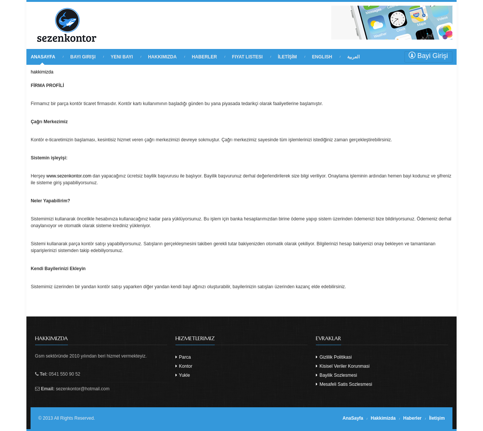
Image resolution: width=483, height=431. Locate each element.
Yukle (182, 375)
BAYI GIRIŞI (82, 57)
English (322, 57)
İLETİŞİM (287, 57)
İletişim (437, 418)
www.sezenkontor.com (68, 176)
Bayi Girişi (428, 56)
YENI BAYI (122, 57)
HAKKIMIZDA (162, 57)
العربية (353, 57)
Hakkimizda (383, 418)
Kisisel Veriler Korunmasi (342, 366)
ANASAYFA (43, 57)
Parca (183, 357)
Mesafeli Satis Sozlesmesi (344, 384)
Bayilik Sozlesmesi (336, 375)
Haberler (412, 418)
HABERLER (204, 57)
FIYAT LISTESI (247, 57)
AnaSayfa (353, 418)
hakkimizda (42, 72)
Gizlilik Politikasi (334, 357)
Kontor (183, 366)
